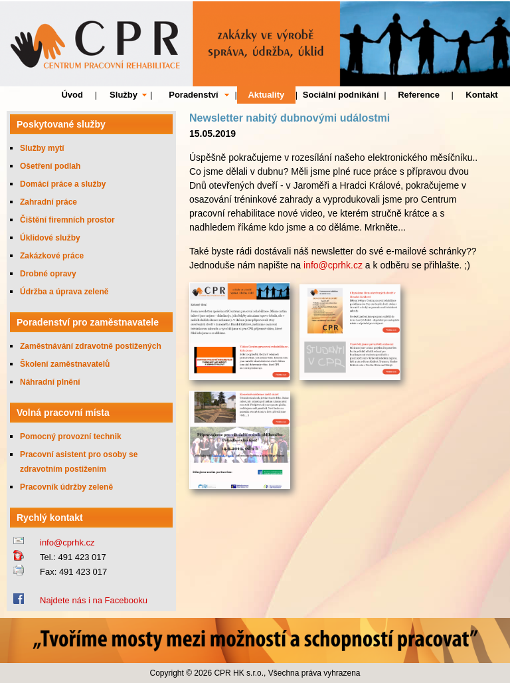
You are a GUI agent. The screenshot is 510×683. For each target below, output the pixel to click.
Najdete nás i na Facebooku (93, 600)
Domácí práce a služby (63, 184)
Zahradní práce (48, 202)
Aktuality (266, 95)
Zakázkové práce (52, 255)
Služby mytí (42, 148)
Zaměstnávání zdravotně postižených (90, 346)
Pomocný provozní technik (71, 436)
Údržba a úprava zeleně (64, 291)
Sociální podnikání (341, 95)
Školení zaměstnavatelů (65, 364)
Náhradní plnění (50, 382)
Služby (123, 95)
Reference (419, 95)
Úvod (72, 95)
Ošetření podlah (50, 166)
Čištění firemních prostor (67, 220)
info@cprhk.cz (67, 542)
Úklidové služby (50, 238)
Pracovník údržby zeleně (66, 487)
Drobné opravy (48, 273)
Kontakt (481, 95)
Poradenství (193, 95)
